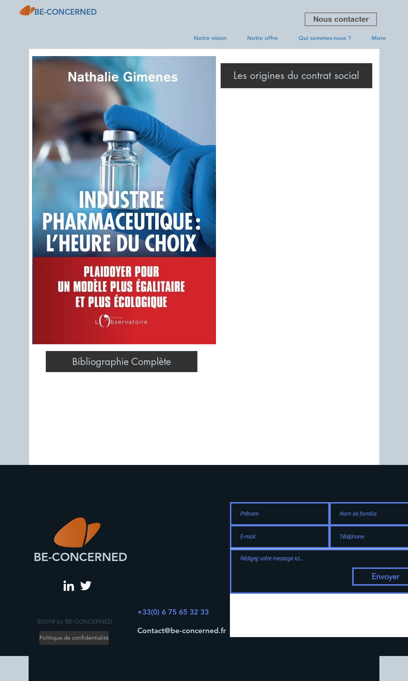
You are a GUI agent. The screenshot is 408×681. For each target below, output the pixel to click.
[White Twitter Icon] (85, 585)
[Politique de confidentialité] (74, 638)
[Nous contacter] (341, 19)
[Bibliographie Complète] (121, 361)
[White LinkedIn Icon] (68, 585)
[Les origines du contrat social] (296, 75)
